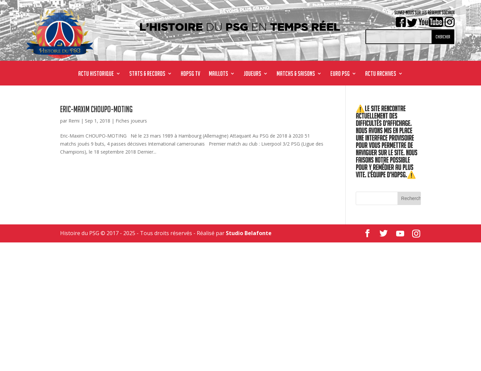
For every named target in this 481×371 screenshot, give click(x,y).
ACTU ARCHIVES (380, 74)
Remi (73, 121)
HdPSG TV (190, 74)
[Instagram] (416, 234)
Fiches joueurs (131, 121)
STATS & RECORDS (147, 74)
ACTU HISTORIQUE (96, 74)
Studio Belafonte (249, 233)
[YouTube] (400, 234)
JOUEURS (252, 74)
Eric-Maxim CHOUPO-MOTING (96, 109)
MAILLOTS (218, 74)
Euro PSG (340, 74)
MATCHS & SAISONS (296, 74)
